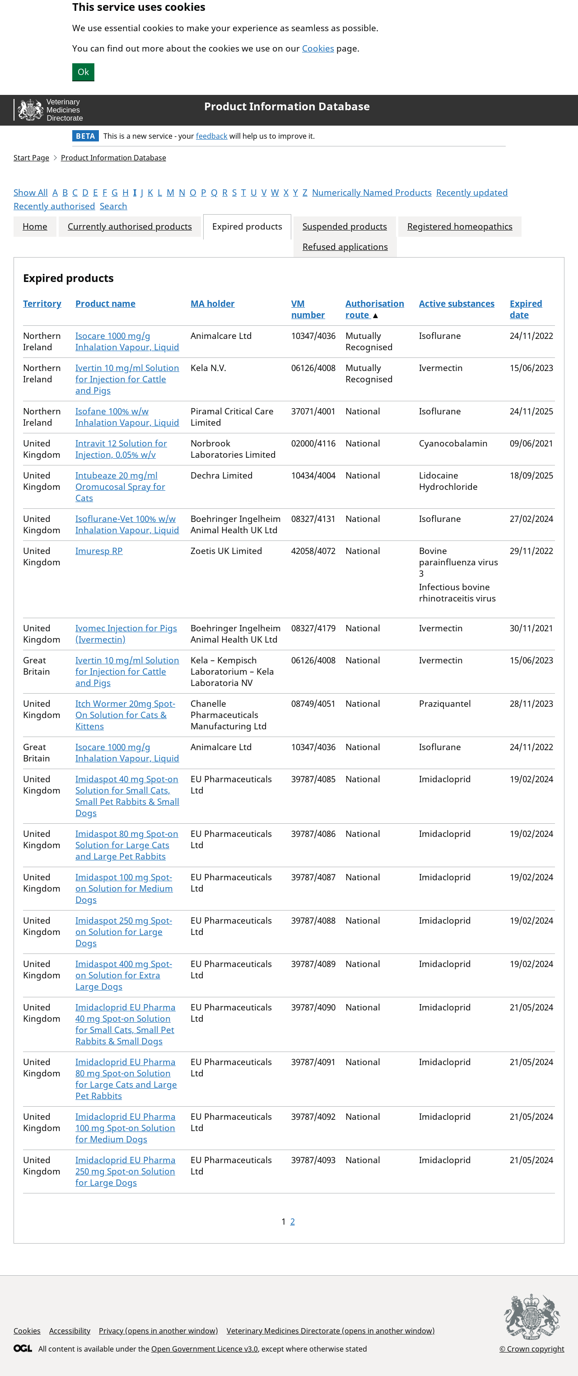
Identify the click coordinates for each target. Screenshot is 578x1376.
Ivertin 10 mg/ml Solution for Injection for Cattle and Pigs (127, 379)
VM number (308, 309)
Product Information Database (287, 106)
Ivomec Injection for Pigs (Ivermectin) (126, 633)
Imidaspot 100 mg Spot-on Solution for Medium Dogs (124, 888)
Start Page (31, 158)
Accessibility (69, 1331)
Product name (105, 304)
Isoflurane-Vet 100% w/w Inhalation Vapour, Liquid (127, 524)
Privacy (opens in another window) (158, 1331)
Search (113, 206)
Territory (42, 304)
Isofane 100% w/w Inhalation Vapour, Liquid (127, 416)
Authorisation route (374, 309)
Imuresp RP (99, 551)
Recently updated (472, 192)
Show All (31, 192)
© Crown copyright (531, 1348)
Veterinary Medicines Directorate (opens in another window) (331, 1331)
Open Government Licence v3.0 (204, 1349)
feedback (212, 136)
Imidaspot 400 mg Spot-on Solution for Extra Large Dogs (123, 975)
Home (35, 226)
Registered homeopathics (460, 226)
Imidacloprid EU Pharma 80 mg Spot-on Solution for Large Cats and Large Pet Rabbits (126, 1079)
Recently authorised (54, 206)
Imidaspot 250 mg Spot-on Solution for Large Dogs (123, 932)
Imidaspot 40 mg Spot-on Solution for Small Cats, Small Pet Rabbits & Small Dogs (127, 796)
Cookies (318, 48)
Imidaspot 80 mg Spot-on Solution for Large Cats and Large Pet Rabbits (126, 845)
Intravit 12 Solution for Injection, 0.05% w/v (121, 448)
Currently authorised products (130, 226)
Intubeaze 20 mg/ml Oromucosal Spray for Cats (120, 487)
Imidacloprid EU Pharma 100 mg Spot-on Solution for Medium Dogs (125, 1128)
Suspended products (345, 226)
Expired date (526, 309)
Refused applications (345, 247)
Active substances (456, 304)
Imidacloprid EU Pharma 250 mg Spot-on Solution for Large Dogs (125, 1171)
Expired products (247, 226)
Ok (83, 72)
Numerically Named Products (372, 192)
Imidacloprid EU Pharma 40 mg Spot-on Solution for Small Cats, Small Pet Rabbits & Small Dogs (125, 1024)
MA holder (213, 304)
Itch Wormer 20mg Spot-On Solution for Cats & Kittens (125, 715)
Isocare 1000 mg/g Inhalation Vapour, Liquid (127, 341)
